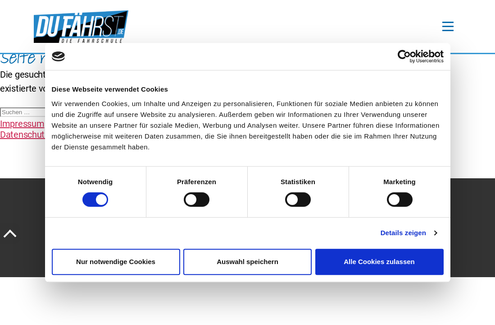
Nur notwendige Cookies (115, 261)
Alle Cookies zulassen (379, 261)
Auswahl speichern (247, 261)
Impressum (22, 123)
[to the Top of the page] (10, 233)
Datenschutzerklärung (43, 134)
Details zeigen (403, 233)
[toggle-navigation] (447, 26)
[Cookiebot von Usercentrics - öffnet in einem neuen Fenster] (404, 56)
